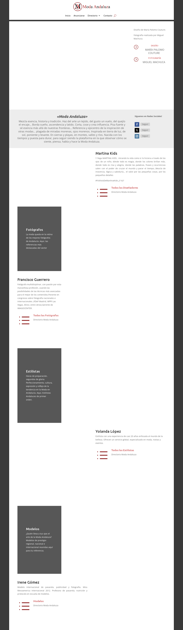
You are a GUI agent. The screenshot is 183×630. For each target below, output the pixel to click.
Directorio (93, 16)
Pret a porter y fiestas (108, 605)
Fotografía (154, 58)
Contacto (108, 16)
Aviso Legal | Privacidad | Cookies (62, 625)
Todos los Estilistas (122, 450)
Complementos (105, 614)
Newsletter (142, 610)
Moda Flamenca (105, 610)
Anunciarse (79, 16)
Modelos (38, 564)
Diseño (154, 45)
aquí (69, 598)
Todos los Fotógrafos (45, 315)
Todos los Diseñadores (124, 187)
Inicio (67, 16)
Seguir (145, 124)
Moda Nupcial (105, 600)
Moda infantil (104, 595)
